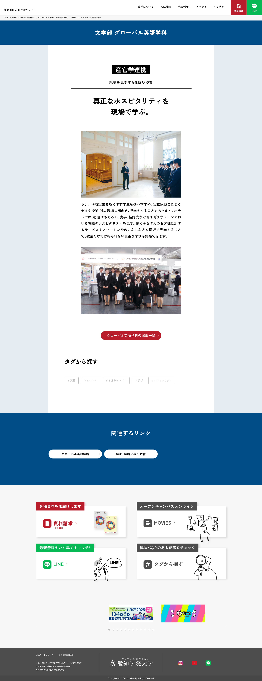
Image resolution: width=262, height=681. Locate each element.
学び (140, 380)
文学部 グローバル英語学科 (23, 17)
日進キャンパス (117, 380)
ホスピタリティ (163, 380)
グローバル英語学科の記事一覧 (131, 335)
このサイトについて (44, 655)
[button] (212, 614)
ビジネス (92, 380)
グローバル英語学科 (75, 454)
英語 (72, 380)
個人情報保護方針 (66, 655)
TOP (6, 17)
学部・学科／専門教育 (131, 454)
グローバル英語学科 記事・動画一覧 (53, 17)
